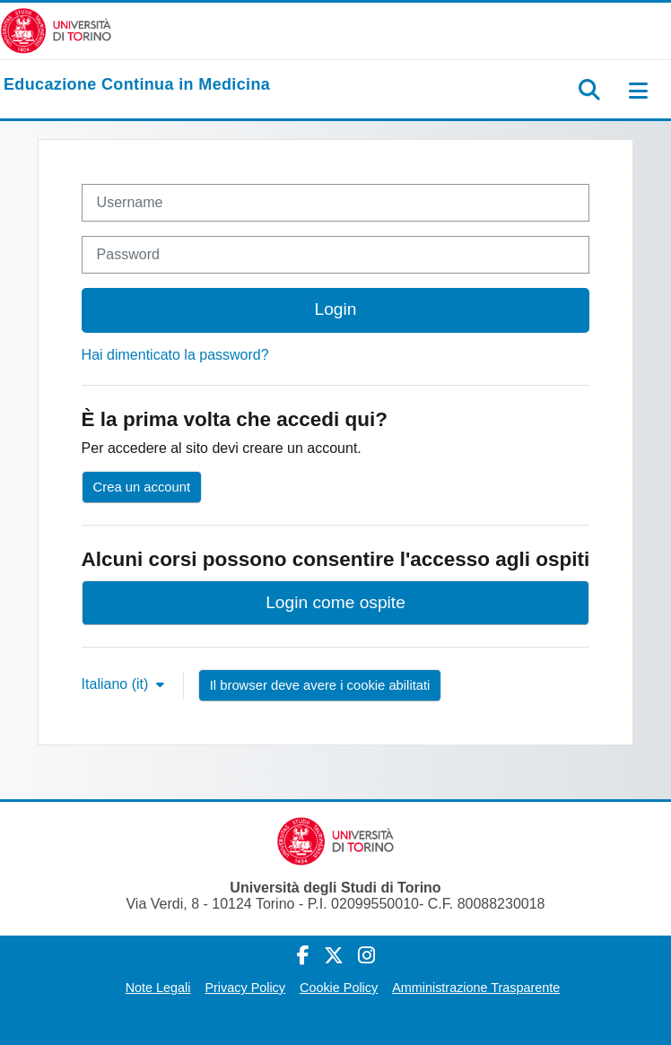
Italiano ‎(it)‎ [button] (117, 684)
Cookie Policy (339, 987)
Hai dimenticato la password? (175, 354)
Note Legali (158, 987)
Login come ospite (335, 602)
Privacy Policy (245, 987)
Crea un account (141, 487)
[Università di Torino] (56, 30)
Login (336, 309)
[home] (137, 85)
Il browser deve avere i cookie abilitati (320, 685)
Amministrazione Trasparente (476, 987)
